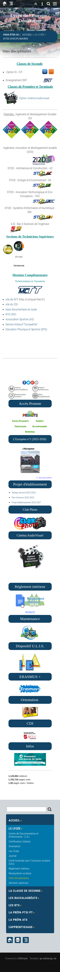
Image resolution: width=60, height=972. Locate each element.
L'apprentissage (21, 927)
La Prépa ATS (18, 919)
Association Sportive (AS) (20, 319)
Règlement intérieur (19, 868)
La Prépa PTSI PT (21, 912)
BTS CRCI (11, 314)
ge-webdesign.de (48, 958)
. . (55, 962)
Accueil (27, 34)
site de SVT (12, 299)
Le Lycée (39, 34)
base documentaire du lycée (21, 309)
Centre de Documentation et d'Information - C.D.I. (23, 835)
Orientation (14, 846)
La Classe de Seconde (25, 890)
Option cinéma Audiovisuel (34, 98)
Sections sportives (18, 882)
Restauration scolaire (20, 873)
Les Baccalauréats (23, 898)
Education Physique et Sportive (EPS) (26, 329)
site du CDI (12, 304)
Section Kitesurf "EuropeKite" (22, 324)
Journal (12, 855)
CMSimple (23, 958)
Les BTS (14, 905)
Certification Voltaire (19, 841)
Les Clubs (14, 851)
